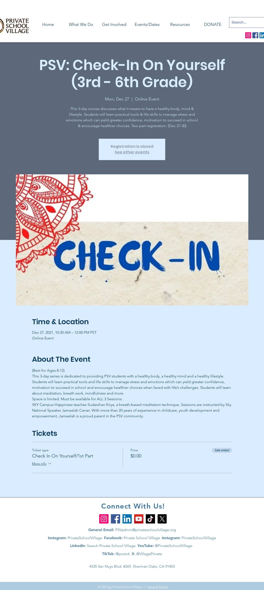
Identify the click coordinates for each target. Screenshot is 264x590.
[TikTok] (150, 518)
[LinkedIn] (127, 518)
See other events (132, 152)
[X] (162, 518)
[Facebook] (255, 35)
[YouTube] (138, 518)
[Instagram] (248, 35)
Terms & (152, 587)
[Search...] (245, 22)
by (110, 587)
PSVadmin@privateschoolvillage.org (145, 530)
